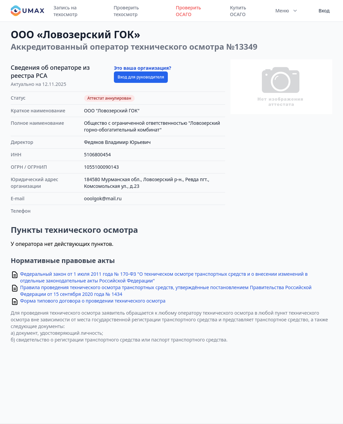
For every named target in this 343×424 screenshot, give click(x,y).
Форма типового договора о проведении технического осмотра (92, 301)
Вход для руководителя (141, 77)
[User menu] (322, 11)
